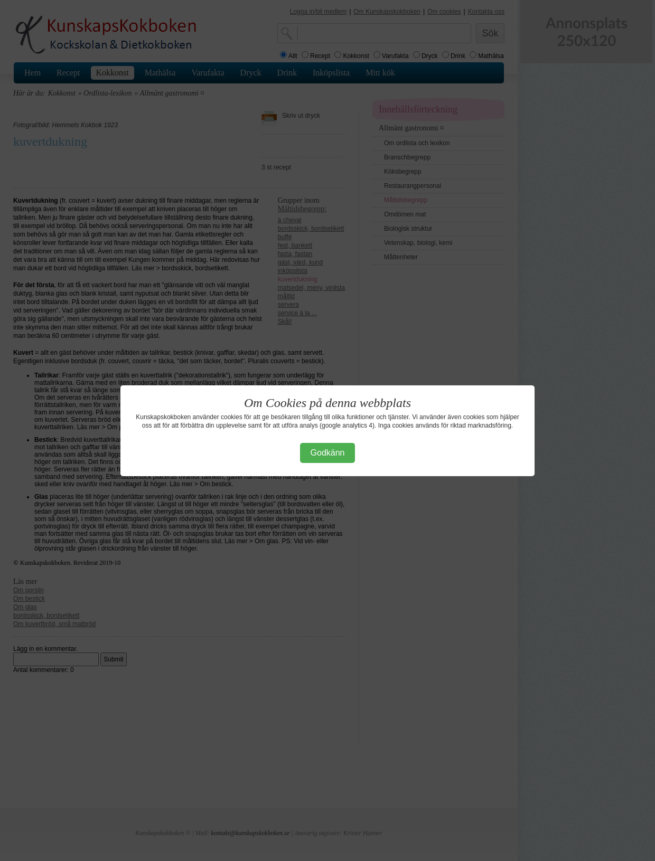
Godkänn (328, 452)
